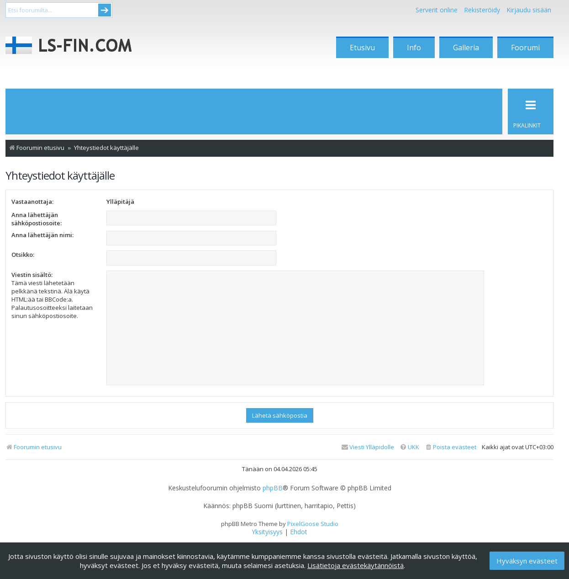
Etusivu (362, 47)
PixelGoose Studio (312, 524)
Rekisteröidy (482, 9)
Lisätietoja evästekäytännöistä (355, 565)
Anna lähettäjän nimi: (42, 235)
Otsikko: (22, 254)
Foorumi (525, 47)
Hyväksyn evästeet (527, 560)
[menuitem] (450, 447)
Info (414, 47)
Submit (104, 10)
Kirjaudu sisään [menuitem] (528, 9)
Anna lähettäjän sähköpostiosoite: (36, 219)
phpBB (273, 488)
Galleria (466, 47)
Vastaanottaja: (32, 201)
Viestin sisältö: (32, 275)
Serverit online (437, 9)
